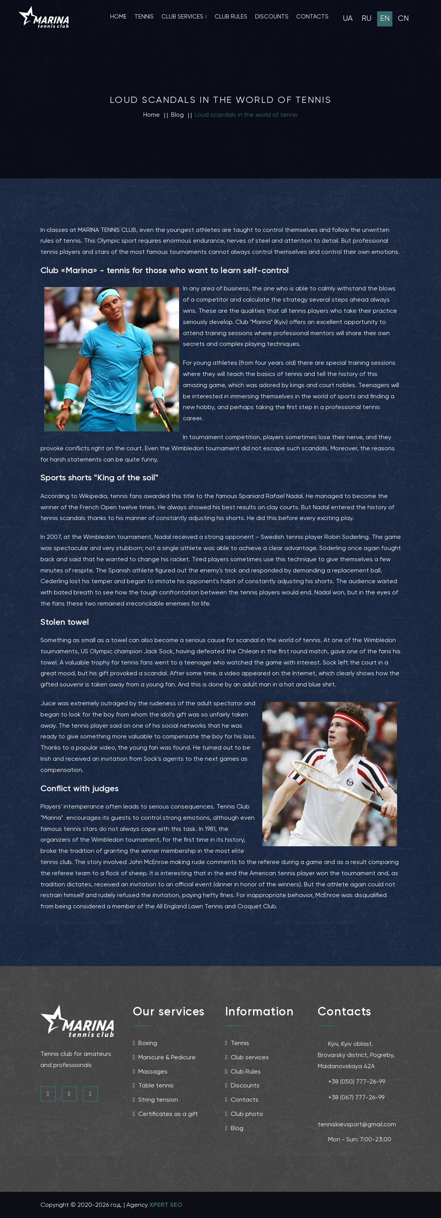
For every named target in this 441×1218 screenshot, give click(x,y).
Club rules (231, 16)
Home (118, 16)
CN (403, 18)
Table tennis (153, 1085)
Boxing (145, 1043)
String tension (155, 1099)
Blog (234, 1128)
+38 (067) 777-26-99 (351, 1097)
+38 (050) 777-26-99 (351, 1081)
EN (385, 18)
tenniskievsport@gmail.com (357, 1117)
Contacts (312, 16)
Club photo (244, 1113)
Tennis (144, 16)
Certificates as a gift (165, 1113)
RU (366, 18)
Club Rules (243, 1071)
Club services (182, 16)
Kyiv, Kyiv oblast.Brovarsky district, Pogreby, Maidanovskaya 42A (356, 1054)
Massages (150, 1071)
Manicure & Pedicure (164, 1057)
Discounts (271, 16)
